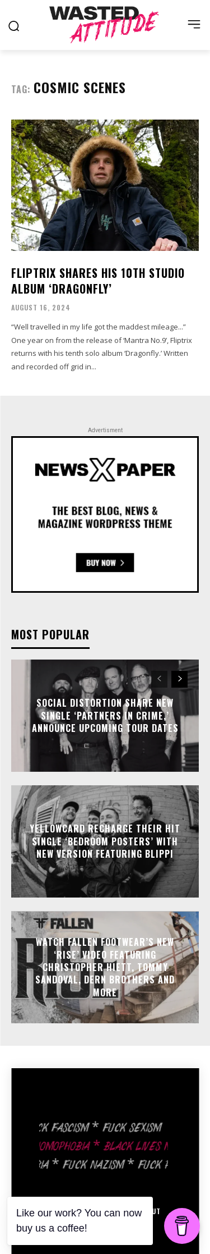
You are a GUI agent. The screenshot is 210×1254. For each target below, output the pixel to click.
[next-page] (179, 679)
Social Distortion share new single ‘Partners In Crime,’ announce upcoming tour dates (105, 716)
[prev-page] (159, 679)
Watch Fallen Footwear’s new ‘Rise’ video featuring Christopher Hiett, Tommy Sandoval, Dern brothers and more (105, 967)
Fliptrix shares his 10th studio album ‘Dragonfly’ (98, 280)
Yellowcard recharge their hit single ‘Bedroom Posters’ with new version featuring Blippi (105, 841)
